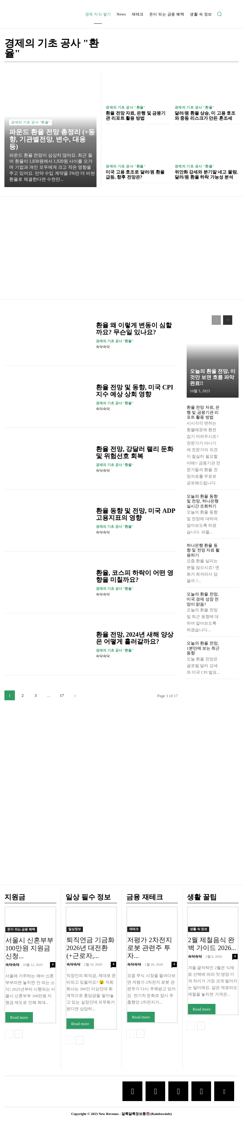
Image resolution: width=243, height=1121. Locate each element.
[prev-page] (216, 320)
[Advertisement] (121, 249)
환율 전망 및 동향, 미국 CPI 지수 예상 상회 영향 (134, 391)
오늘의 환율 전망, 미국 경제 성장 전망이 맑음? (203, 599)
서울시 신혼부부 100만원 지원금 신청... (29, 948)
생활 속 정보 (198, 929)
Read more (19, 1017)
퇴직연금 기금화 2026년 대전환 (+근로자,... (90, 948)
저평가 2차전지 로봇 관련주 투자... (149, 948)
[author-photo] (153, 341)
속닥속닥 (103, 347)
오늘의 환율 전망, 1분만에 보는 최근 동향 (203, 648)
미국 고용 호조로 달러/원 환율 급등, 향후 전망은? (135, 174)
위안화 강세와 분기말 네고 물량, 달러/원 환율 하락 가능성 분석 (206, 174)
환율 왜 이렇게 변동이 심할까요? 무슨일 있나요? (134, 329)
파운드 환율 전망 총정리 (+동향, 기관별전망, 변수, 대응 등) (52, 139)
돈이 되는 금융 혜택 (21, 929)
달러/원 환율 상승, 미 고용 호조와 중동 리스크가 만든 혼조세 (205, 115)
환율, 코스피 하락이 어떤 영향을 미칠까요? (134, 576)
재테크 (134, 929)
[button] (219, 14)
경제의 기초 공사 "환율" (30, 122)
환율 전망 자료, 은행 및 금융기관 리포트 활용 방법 (135, 115)
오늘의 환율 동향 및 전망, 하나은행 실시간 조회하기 (203, 501)
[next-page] (75, 695)
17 (62, 695)
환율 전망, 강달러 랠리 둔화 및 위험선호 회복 (134, 452)
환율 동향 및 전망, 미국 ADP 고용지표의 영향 (135, 514)
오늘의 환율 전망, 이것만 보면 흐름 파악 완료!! (212, 377)
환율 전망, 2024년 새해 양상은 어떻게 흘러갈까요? (134, 638)
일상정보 (74, 929)
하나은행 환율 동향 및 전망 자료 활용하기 (203, 550)
